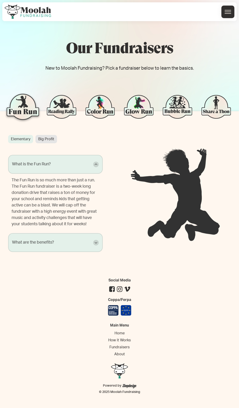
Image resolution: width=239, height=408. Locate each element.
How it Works (119, 340)
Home (120, 333)
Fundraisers (119, 347)
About (119, 354)
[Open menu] (227, 12)
